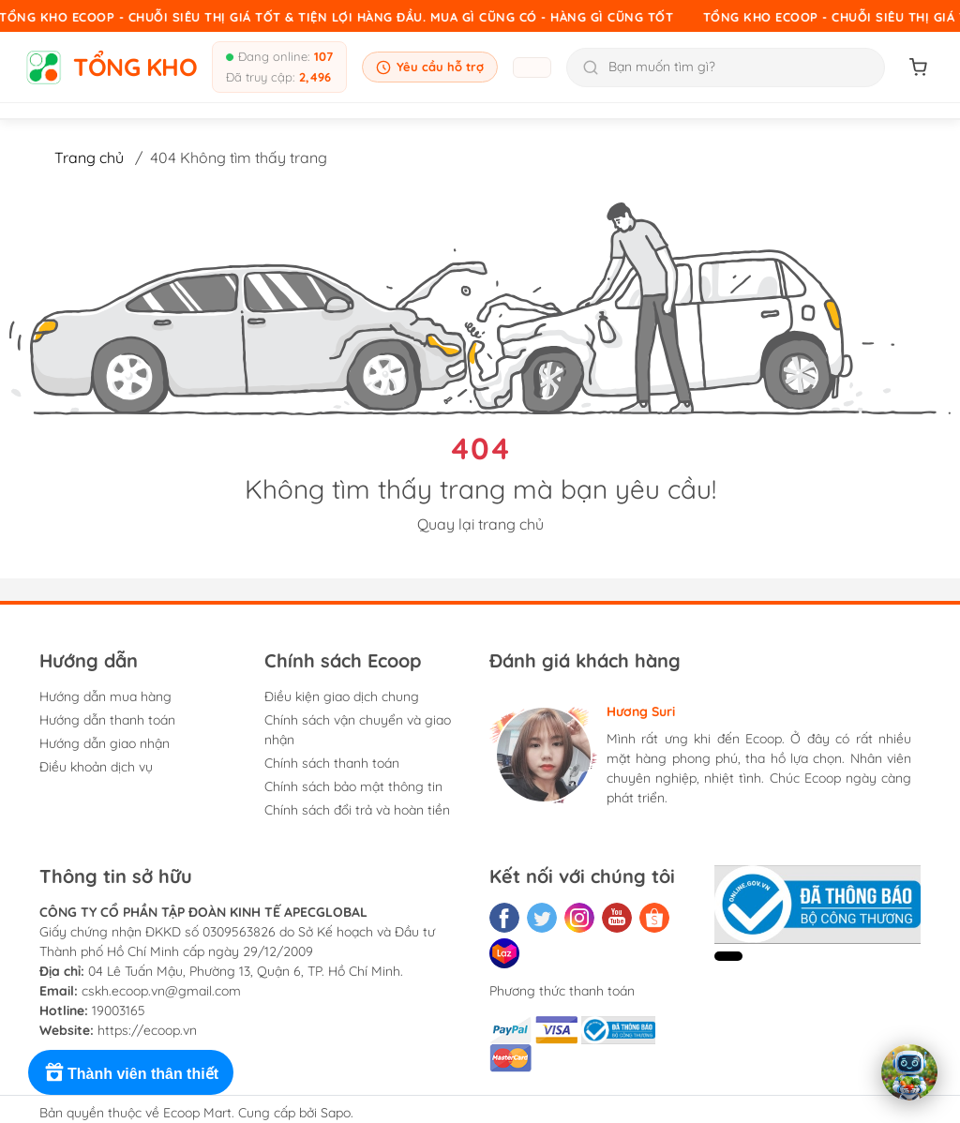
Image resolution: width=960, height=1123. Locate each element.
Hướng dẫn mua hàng (105, 696)
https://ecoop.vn (147, 1030)
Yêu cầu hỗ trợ (430, 67)
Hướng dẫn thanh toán (107, 719)
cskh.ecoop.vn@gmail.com (161, 990)
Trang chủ (89, 157)
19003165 (118, 1010)
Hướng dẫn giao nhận (104, 743)
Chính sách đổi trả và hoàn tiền (357, 809)
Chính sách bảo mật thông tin (353, 786)
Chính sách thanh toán (331, 763)
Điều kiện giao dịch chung (341, 696)
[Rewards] (130, 1072)
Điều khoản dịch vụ (96, 766)
